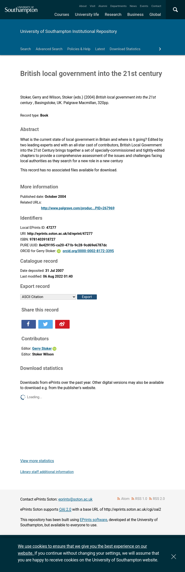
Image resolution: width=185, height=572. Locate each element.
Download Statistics (125, 49)
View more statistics (37, 461)
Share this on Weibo (62, 324)
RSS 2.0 (159, 499)
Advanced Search (49, 49)
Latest (100, 49)
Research (113, 14)
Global (155, 14)
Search (25, 49)
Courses (61, 14)
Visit (92, 6)
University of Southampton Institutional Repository (68, 31)
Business (135, 14)
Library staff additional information (47, 472)
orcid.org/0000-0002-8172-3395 (88, 251)
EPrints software (93, 519)
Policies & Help (78, 49)
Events (144, 6)
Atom (125, 499)
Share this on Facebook (28, 324)
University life (87, 14)
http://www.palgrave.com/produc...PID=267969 (77, 208)
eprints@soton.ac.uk (75, 499)
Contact (156, 6)
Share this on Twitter (45, 324)
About (83, 6)
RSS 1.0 (141, 499)
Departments (118, 6)
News (133, 6)
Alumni (102, 6)
